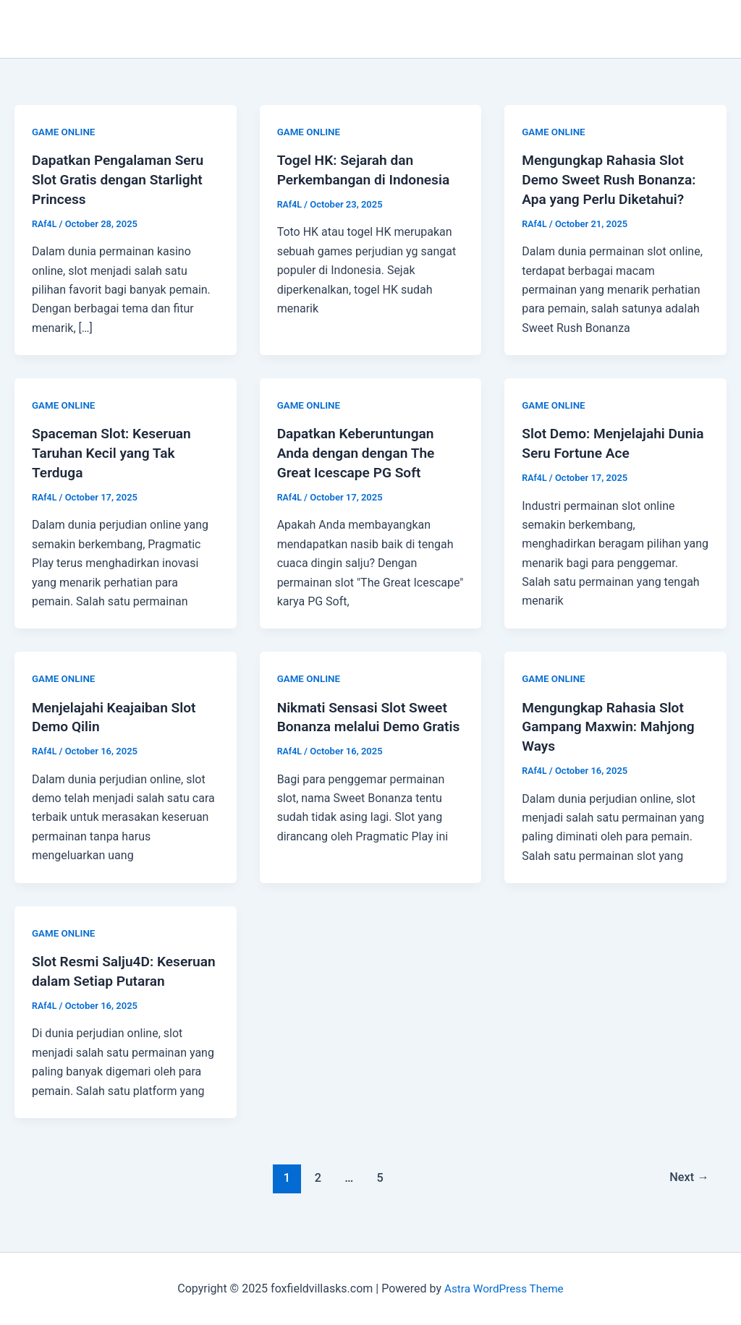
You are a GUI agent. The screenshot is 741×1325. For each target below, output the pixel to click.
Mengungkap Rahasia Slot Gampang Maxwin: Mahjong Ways (612, 722)
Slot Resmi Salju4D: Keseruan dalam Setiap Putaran (107, 974)
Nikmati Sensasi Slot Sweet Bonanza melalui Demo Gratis (366, 722)
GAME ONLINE (65, 131)
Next (687, 1190)
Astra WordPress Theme (503, 1288)
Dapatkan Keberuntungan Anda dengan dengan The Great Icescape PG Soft (359, 450)
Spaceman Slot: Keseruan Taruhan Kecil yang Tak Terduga (115, 450)
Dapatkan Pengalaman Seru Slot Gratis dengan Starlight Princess (121, 178)
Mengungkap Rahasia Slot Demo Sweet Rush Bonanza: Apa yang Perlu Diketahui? (612, 178)
